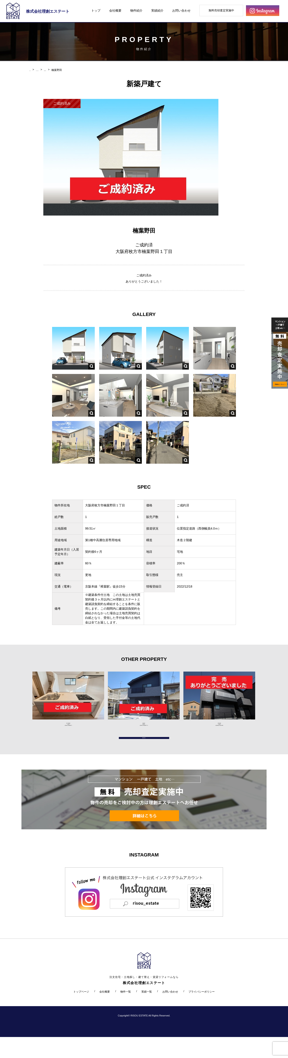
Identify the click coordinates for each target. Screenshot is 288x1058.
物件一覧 (125, 1012)
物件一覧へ (144, 754)
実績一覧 (146, 1012)
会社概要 (115, 10)
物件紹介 (136, 10)
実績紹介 (157, 10)
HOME (33, 70)
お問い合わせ (181, 10)
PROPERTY (49, 70)
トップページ (81, 1012)
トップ (95, 10)
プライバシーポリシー (201, 1012)
